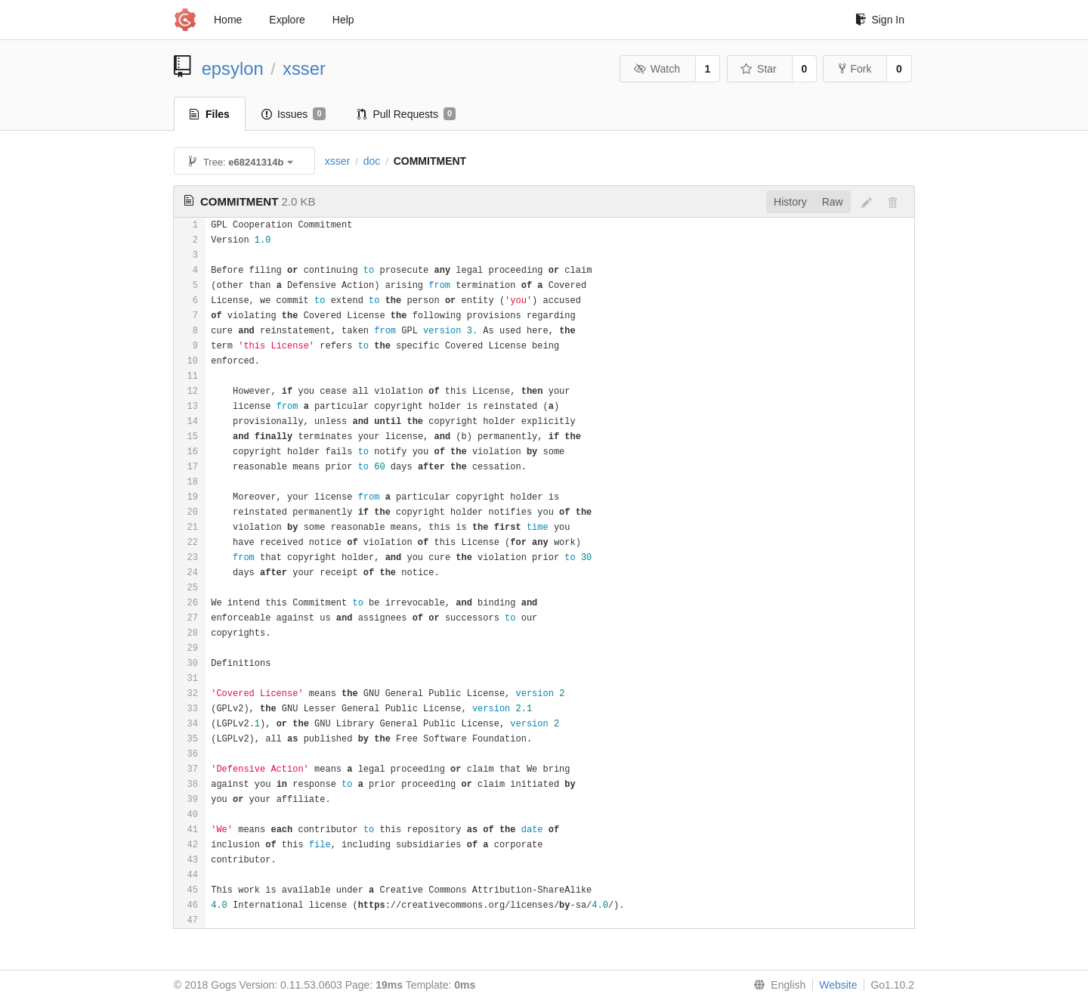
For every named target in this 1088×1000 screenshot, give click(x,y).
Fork (855, 69)
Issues (293, 114)
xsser (304, 68)
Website (838, 985)
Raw (832, 202)
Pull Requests (406, 114)
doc (372, 161)
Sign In (879, 20)
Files (210, 114)
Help (343, 20)
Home (228, 20)
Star (758, 69)
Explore (286, 20)
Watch (656, 69)
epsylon (233, 68)
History (790, 202)
